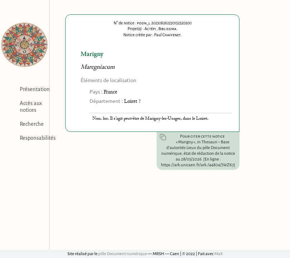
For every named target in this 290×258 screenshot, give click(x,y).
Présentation (35, 89)
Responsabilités (38, 138)
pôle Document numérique (122, 254)
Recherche (32, 124)
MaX (218, 254)
